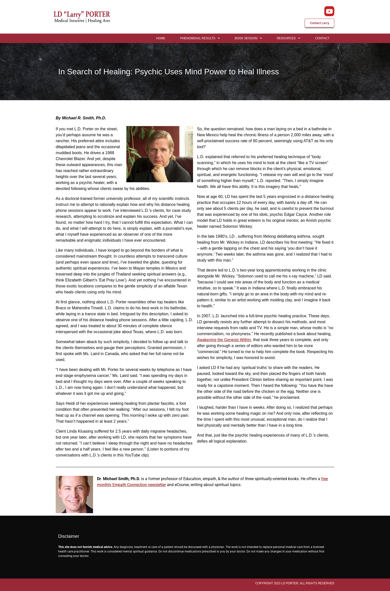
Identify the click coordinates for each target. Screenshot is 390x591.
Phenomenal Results (200, 38)
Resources (288, 38)
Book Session (248, 38)
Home (160, 38)
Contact (322, 38)
